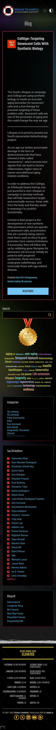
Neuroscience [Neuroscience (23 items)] (35, 379)
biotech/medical (13, 282)
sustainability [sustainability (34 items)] (17, 386)
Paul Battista (18, 482)
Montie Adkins (19, 567)
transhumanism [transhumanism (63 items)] (43, 385)
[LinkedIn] (28, 717)
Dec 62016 (11, 44)
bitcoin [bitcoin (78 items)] (8, 362)
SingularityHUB (15, 621)
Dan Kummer (18, 502)
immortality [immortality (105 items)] (42, 370)
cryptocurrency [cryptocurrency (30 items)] (39, 362)
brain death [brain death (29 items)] (24, 362)
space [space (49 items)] (9, 386)
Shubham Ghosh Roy (22, 466)
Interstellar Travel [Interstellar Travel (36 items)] (14, 375)
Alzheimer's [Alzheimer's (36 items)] (20, 354)
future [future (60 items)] (28, 366)
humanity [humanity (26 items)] (25, 371)
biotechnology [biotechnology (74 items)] (46, 358)
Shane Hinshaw (19, 531)
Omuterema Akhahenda (23, 506)
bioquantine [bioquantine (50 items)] (9, 358)
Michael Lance (19, 559)
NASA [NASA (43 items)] (29, 378)
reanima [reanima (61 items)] (48, 378)
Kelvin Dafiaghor (20, 490)
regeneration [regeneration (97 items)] (27, 382)
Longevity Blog (15, 605)
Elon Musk (12, 427)
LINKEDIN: (9, 672)
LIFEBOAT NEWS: (36, 665)
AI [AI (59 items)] (14, 354)
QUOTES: (33, 703)
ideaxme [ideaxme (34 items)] (32, 371)
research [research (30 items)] (37, 382)
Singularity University (18, 430)
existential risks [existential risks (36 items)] (11, 367)
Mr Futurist (13, 609)
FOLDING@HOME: (9, 692)
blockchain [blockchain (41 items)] (17, 362)
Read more (28, 291)
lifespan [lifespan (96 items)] (9, 378)
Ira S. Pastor (17, 571)
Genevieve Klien (19, 458)
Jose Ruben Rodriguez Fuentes (27, 498)
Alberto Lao (17, 527)
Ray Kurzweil (14, 424)
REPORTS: (33, 687)
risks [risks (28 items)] (42, 382)
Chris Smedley (19, 575)
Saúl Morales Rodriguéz (24, 462)
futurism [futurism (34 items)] (34, 367)
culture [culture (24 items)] (46, 362)
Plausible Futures (16, 617)
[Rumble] (40, 717)
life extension (26, 282)
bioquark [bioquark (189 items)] (21, 358)
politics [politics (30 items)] (41, 379)
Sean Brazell (18, 539)
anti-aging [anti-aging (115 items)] (31, 354)
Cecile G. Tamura (20, 515)
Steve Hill (19, 278)
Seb (13, 555)
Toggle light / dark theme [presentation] (51, 10)
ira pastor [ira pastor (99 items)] (26, 374)
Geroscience (13, 602)
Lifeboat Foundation (21, 713)
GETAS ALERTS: (35, 672)
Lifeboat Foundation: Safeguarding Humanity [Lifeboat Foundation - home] (20, 10)
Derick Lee (16, 523)
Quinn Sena (17, 470)
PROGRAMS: (34, 692)
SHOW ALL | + (11, 579)
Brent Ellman (18, 551)
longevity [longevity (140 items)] (20, 378)
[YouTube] (34, 717)
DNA (9, 421)
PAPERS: (33, 696)
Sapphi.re (49, 713)
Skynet (10, 433)
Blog (28, 24)
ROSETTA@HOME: (17, 696)
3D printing (13, 411)
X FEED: (10, 678)
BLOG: (32, 678)
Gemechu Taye (19, 486)
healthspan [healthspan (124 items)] (15, 370)
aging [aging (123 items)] (9, 354)
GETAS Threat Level (28, 654)
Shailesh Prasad (20, 478)
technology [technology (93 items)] (29, 386)
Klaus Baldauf (18, 511)
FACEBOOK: (8, 665)
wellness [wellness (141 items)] (28, 390)
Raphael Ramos (19, 535)
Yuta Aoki (16, 519)
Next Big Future (15, 613)
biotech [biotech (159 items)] (33, 358)
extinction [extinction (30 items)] (21, 367)
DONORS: (17, 683)
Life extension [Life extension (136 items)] (41, 374)
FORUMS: (20, 703)
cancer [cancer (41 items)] (31, 362)
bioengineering (31, 278)
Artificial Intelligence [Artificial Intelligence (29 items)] (45, 354)
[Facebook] (16, 717)
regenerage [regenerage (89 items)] (12, 382)
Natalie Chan (18, 543)
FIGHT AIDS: (12, 687)
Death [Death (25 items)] (50, 362)
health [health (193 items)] (47, 366)
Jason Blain (17, 563)
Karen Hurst (17, 494)
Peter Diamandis (15, 417)
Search (49, 314)
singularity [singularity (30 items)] (47, 382)
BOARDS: (33, 683)
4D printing (13, 414)
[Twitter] (22, 717)
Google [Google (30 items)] (40, 367)
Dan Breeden (18, 474)
